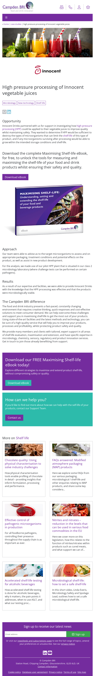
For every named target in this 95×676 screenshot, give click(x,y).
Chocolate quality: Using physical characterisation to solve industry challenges (23, 463)
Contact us (14, 417)
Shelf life (40, 103)
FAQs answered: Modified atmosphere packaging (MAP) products (69, 463)
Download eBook (15, 177)
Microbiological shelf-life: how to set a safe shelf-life (69, 582)
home (6, 24)
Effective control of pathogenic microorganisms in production (23, 523)
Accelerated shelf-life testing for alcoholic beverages (23, 582)
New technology (26, 103)
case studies (16, 24)
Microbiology (9, 103)
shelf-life (67, 135)
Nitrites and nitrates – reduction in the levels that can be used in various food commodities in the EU (70, 525)
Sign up (78, 634)
